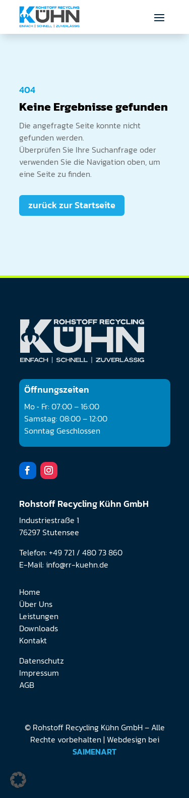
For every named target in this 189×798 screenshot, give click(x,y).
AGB (26, 685)
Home (29, 592)
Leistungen (38, 616)
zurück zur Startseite (71, 205)
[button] (18, 780)
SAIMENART (94, 751)
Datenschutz (41, 660)
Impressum (39, 673)
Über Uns (35, 604)
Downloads (38, 628)
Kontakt (33, 640)
